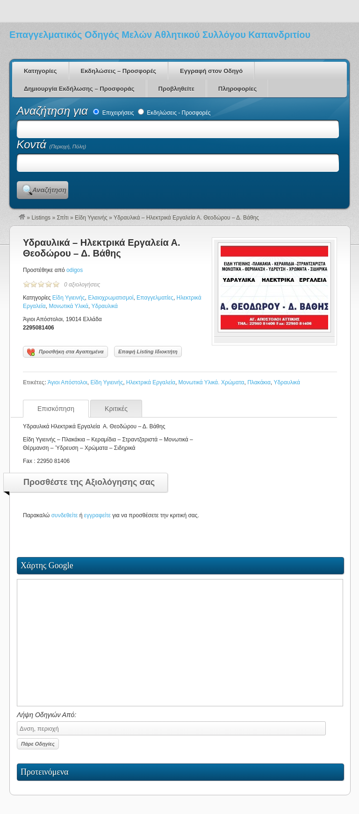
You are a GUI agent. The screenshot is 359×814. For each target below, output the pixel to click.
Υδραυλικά (105, 306)
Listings (40, 217)
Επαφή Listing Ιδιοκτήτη (148, 351)
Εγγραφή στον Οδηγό (211, 70)
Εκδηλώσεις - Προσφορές (174, 113)
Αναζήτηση (49, 190)
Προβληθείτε (176, 88)
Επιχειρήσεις (113, 113)
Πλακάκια (259, 382)
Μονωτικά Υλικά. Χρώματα (211, 382)
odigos (74, 270)
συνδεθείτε (64, 515)
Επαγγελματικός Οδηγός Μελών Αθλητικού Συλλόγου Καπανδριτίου (159, 34)
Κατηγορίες (40, 70)
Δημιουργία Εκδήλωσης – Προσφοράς (79, 88)
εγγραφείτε (97, 515)
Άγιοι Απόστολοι (67, 382)
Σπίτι (62, 217)
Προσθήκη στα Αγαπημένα (65, 352)
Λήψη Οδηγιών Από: (171, 723)
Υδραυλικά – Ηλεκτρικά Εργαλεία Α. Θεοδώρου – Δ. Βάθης (101, 247)
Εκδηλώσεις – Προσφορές (118, 70)
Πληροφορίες (237, 88)
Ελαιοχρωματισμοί (110, 297)
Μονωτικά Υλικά (68, 306)
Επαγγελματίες (154, 297)
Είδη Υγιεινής (91, 217)
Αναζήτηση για (54, 110)
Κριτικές (116, 408)
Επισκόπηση (55, 408)
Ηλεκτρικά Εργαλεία (150, 382)
